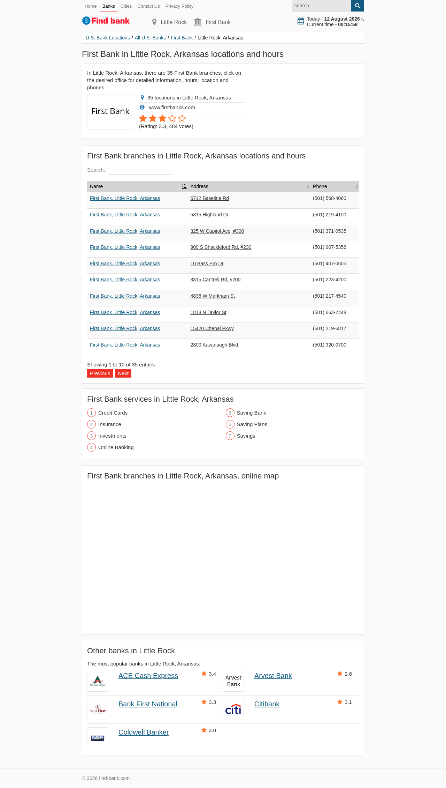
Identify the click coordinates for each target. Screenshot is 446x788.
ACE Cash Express (148, 675)
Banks (108, 6)
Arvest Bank (273, 675)
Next (123, 373)
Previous (100, 373)
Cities (126, 6)
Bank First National (147, 704)
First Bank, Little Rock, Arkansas (125, 198)
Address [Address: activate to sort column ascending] (199, 186)
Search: (129, 170)
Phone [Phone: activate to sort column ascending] (320, 186)
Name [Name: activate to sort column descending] (96, 186)
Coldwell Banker (143, 732)
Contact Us (148, 6)
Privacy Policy (180, 6)
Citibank (266, 704)
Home (91, 6)
